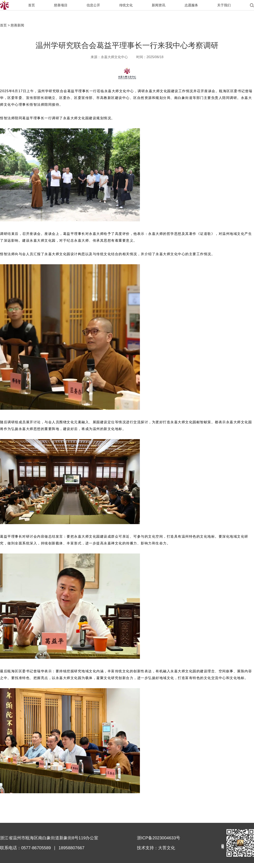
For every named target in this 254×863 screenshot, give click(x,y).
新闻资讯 (158, 5)
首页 (31, 5)
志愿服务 (191, 5)
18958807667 (71, 847)
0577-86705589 (36, 847)
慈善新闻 (17, 25)
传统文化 (126, 5)
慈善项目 (61, 5)
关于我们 (224, 5)
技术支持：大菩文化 (156, 847)
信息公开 (93, 5)
